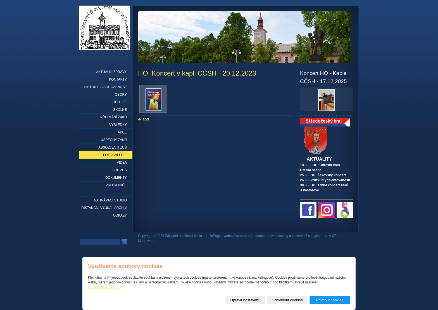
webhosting (279, 236)
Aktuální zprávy (111, 72)
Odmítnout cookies (287, 300)
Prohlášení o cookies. (104, 287)
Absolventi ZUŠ (112, 147)
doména (261, 236)
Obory (121, 95)
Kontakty (118, 79)
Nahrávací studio (110, 200)
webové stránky (235, 236)
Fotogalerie (115, 155)
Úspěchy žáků (114, 140)
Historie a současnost (105, 87)
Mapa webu (146, 241)
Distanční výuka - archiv (104, 208)
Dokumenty (116, 178)
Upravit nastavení (245, 300)
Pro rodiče (116, 185)
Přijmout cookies (330, 300)
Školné (120, 110)
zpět (146, 119)
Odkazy (120, 215)
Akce (122, 132)
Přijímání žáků (113, 117)
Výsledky (118, 125)
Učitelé (120, 102)
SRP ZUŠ (119, 170)
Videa (122, 163)
